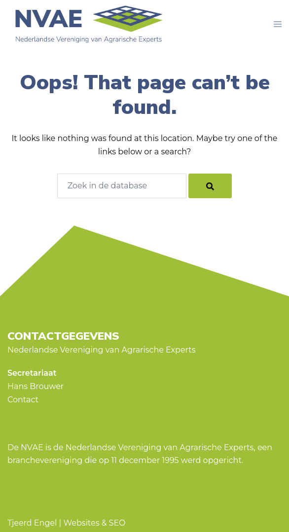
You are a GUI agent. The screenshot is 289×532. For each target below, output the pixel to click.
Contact (22, 399)
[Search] (210, 186)
